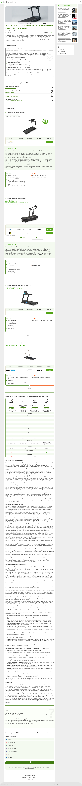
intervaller (31, 701)
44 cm (23, 430)
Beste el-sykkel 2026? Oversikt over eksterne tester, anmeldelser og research (64, 27)
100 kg (23, 421)
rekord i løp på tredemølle (39, 554)
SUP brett (13, 582)
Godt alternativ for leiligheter (16, 112)
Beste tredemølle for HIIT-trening (16, 198)
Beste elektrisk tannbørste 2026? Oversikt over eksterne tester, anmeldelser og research (64, 15)
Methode (61, 49)
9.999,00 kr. (23, 408)
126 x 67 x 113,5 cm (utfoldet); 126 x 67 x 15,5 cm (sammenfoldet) (47, 443)
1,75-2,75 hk (23, 448)
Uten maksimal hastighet (11, 426)
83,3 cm (11, 430)
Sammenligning (62, 53)
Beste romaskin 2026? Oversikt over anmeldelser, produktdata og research (64, 39)
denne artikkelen (13, 695)
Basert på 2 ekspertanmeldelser (23, 239)
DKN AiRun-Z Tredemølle (11, 96)
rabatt (45, 122)
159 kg (11, 421)
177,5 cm (11, 434)
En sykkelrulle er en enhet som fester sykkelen (27, 494)
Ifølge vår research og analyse (13, 30)
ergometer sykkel (24, 582)
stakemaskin (50, 581)
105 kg (35, 438)
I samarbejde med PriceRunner (10, 235)
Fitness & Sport (67, 1)
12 (46, 417)
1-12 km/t (47, 426)
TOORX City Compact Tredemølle (13, 100)
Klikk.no (23, 698)
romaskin (18, 582)
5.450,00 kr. (46, 408)
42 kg (23, 438)
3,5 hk (11, 448)
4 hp (35, 448)
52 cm (35, 430)
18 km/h (34, 426)
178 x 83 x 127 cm (11, 443)
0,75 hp (46, 448)
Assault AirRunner (9, 92)
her (22, 32)
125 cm (23, 434)
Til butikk (49, 138)
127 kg (11, 438)
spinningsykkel (32, 582)
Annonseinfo (30, 138)
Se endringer (51, 32)
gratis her (41, 687)
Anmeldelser (61, 51)
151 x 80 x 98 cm (23, 443)
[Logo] (8, 2)
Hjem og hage (42, 1)
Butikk (10, 138)
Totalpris (39, 138)
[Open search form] (80, 2)
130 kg (35, 421)
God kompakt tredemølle (14, 343)
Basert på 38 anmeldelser (37, 239)
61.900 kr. (11, 408)
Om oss (75, 1)
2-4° (46, 456)
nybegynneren (20, 696)
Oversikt (60, 47)
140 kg (46, 421)
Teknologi (58, 1)
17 (34, 417)
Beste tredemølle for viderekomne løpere (19, 285)
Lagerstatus (20, 138)
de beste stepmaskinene (33, 587)
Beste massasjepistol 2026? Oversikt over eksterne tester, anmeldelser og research (63, 9)
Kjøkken (50, 1)
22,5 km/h (23, 426)
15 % (35, 456)
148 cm (34, 434)
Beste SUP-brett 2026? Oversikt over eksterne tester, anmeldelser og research (64, 21)
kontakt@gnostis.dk (29, 768)
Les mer (44, 5)
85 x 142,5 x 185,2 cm (35, 443)
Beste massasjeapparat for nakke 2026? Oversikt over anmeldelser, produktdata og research (64, 33)
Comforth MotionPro (10, 88)
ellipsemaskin (40, 582)
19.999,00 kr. (35, 408)
